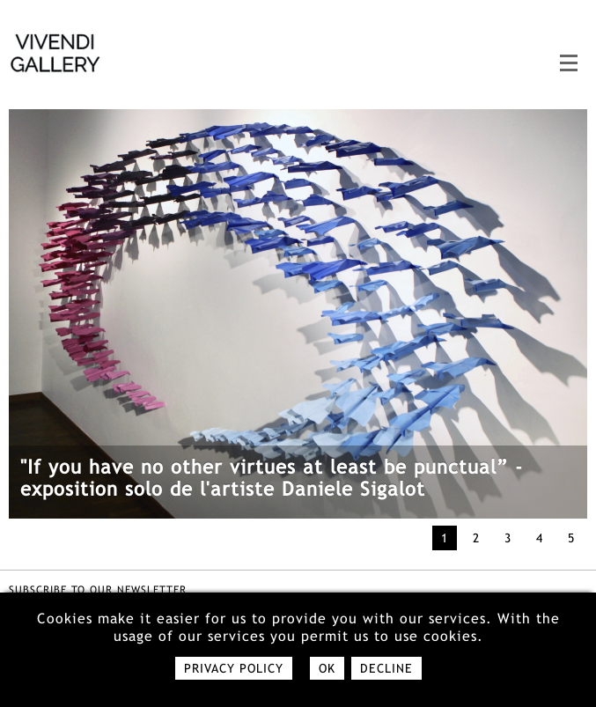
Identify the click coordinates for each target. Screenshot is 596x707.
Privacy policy (233, 668)
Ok (327, 668)
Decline (386, 668)
